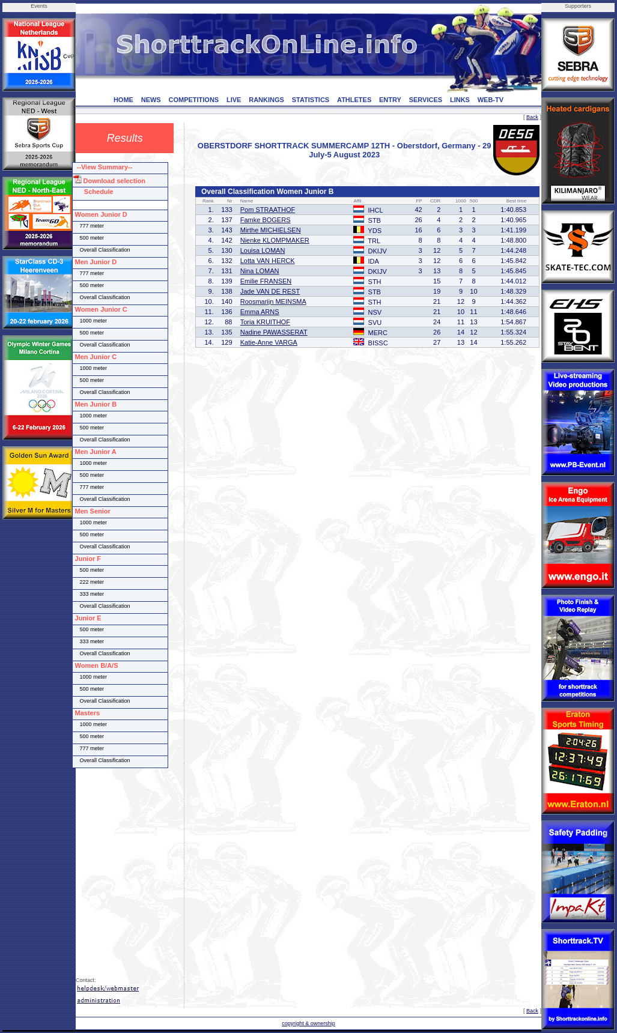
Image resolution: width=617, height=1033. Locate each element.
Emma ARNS (259, 311)
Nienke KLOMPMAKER (274, 240)
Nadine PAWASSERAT (274, 332)
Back (532, 117)
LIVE (233, 99)
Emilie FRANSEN (266, 281)
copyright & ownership (308, 1023)
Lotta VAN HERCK (267, 260)
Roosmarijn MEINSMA (273, 301)
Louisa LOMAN (262, 250)
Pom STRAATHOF (267, 209)
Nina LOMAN (259, 270)
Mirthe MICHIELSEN (270, 230)
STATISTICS (311, 99)
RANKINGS (266, 99)
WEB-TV (490, 99)
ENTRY (390, 99)
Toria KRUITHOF (265, 322)
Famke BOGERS (265, 219)
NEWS (151, 99)
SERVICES (425, 99)
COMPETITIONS (193, 99)
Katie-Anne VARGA (268, 342)
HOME (123, 99)
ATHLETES (354, 99)
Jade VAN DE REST (270, 291)
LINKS (460, 99)
